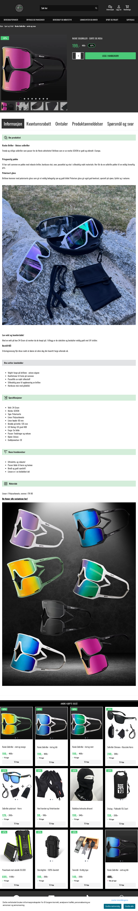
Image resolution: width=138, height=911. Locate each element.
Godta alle (129, 906)
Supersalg (130, 19)
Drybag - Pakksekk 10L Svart (117, 808)
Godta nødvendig (112, 906)
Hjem (2, 26)
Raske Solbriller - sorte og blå (117, 870)
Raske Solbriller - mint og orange (14, 746)
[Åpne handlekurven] (127, 8)
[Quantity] (78, 56)
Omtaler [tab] (61, 123)
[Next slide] (63, 67)
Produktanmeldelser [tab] (87, 123)
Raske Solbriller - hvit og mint (82, 746)
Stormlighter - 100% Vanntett (48, 870)
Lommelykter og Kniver (89, 19)
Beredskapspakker (11, 19)
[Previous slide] (5, 67)
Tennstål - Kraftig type (80, 870)
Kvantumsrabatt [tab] (38, 123)
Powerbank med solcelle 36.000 (14, 870)
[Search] (96, 8)
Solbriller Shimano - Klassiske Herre (120, 747)
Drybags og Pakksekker (35, 19)
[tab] (21, 99)
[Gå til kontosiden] (110, 8)
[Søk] (69, 8)
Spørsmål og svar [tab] (120, 123)
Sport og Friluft (112, 19)
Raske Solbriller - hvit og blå (47, 747)
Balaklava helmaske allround (82, 808)
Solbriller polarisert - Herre (12, 808)
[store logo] (19, 8)
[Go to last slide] (5, 106)
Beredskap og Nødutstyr (62, 19)
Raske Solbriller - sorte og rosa (25, 26)
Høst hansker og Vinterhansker (48, 808)
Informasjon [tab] (13, 123)
